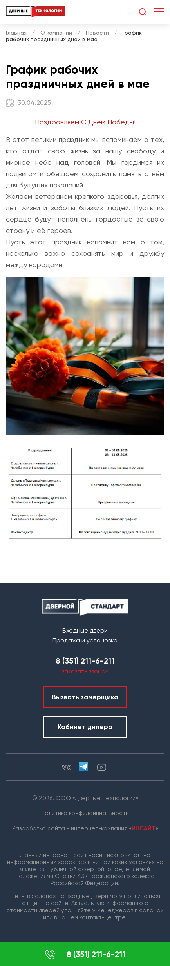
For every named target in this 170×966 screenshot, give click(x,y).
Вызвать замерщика (85, 697)
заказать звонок (85, 671)
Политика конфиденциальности (85, 813)
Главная (16, 32)
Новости (97, 32)
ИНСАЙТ (144, 828)
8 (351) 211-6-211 (85, 954)
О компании (56, 32)
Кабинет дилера (85, 727)
